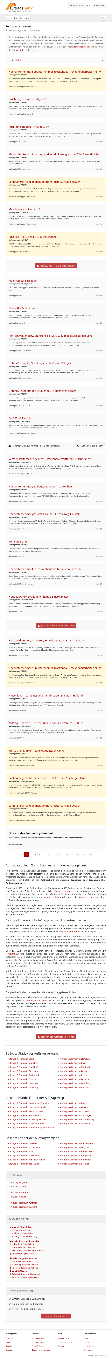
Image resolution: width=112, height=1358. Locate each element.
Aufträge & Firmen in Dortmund (23, 1075)
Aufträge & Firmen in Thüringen (76, 1115)
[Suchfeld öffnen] (103, 18)
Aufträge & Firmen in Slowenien (23, 1155)
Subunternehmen (52, 897)
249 (77, 854)
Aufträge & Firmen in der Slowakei (77, 1151)
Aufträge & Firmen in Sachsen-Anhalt (26, 1123)
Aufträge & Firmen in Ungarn (74, 1147)
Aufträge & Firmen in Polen (21, 1151)
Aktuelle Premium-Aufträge (24, 1202)
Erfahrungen (10, 1342)
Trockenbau (12, 953)
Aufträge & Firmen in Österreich (23, 1143)
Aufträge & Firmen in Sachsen (74, 1111)
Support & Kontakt (65, 1342)
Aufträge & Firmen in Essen (73, 1075)
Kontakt (9, 1346)
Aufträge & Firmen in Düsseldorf (23, 1071)
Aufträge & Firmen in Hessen (74, 1107)
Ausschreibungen (63, 891)
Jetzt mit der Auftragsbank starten (56, 625)
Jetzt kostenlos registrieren (56, 1316)
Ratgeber (9, 1350)
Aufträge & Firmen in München (23, 1063)
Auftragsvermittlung (89, 897)
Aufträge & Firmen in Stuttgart (75, 1067)
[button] (102, 60)
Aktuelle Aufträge (19, 1192)
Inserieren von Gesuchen (38, 1000)
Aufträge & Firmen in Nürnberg (75, 1083)
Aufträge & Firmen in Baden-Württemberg (28, 1107)
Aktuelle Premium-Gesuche (24, 1206)
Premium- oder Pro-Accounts (73, 931)
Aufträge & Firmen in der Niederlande (26, 1159)
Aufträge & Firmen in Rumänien (75, 1159)
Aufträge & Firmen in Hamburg (75, 1058)
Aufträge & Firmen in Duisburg (23, 1087)
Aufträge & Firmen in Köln (73, 1063)
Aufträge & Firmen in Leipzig (74, 1071)
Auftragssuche (18, 50)
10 (66, 854)
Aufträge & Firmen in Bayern (74, 1103)
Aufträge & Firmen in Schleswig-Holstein (27, 1119)
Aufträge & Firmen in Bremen (22, 1079)
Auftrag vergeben (19, 1182)
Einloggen (99, 5)
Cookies (87, 1342)
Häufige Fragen (64, 1338)
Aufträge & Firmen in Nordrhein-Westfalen (28, 1103)
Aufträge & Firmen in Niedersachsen (25, 1111)
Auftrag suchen (18, 1186)
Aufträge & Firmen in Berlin (21, 1058)
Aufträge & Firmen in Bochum (74, 1087)
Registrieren (76, 5)
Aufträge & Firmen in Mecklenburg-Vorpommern (31, 1127)
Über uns (9, 1338)
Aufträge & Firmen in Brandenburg (77, 1119)
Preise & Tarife (37, 1346)
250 (84, 854)
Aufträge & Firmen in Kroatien (75, 1163)
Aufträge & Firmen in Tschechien (24, 1147)
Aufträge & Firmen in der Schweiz (76, 1143)
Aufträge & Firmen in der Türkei (23, 1163)
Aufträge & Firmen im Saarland (75, 1123)
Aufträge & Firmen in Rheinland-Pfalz (26, 1115)
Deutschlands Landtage (41, 1350)
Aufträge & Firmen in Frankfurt (23, 1067)
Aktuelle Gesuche (19, 1196)
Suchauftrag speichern (90, 445)
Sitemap (61, 1346)
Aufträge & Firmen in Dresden (75, 1079)
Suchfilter (15, 60)
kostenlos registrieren (80, 47)
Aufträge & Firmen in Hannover (23, 1083)
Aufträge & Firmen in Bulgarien (75, 1155)
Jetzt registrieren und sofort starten (56, 266)
